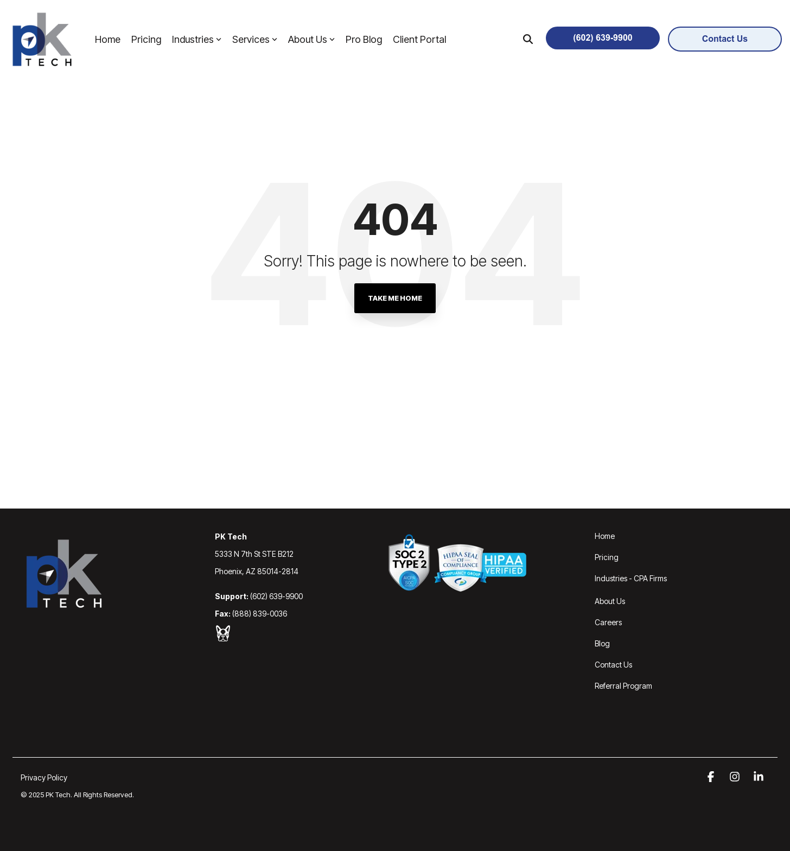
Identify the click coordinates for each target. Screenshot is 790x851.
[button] (712, 777)
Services (254, 39)
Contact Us (613, 664)
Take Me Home (395, 298)
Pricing (146, 39)
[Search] (528, 39)
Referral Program (623, 685)
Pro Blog (364, 39)
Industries (196, 39)
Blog (602, 643)
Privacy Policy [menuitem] (44, 777)
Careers (608, 622)
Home (107, 39)
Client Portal (419, 39)
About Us (311, 39)
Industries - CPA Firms (631, 578)
